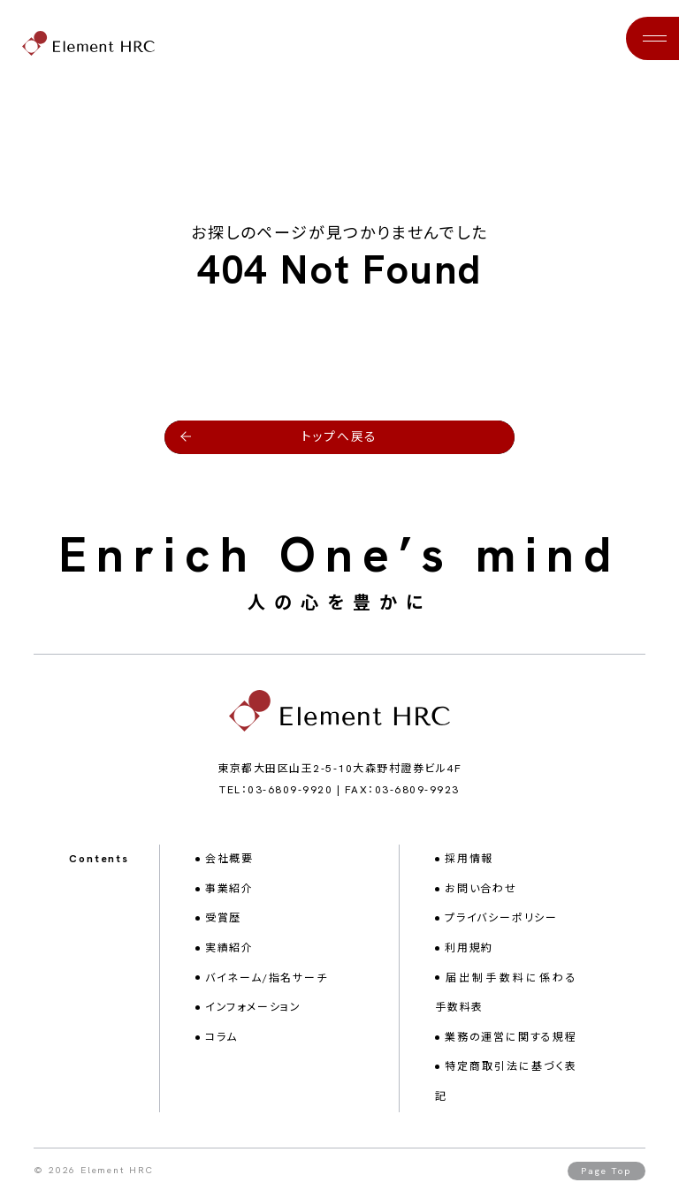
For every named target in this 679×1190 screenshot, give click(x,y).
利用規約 (469, 944)
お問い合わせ (481, 885)
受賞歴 (223, 915)
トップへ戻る (339, 432)
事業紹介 (229, 885)
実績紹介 (229, 944)
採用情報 (469, 855)
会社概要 (229, 855)
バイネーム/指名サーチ (266, 974)
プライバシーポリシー (501, 915)
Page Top (605, 1167)
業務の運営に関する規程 (511, 1034)
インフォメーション (253, 1004)
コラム (221, 1034)
